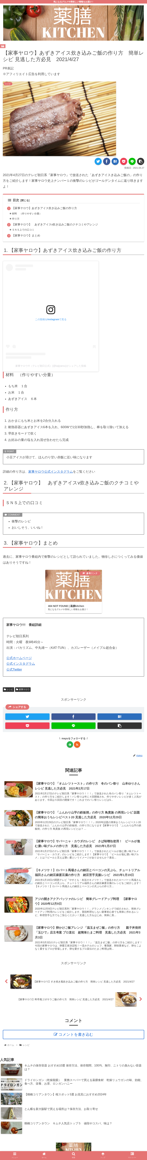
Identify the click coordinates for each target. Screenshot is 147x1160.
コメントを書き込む (76, 1035)
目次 (13, 200)
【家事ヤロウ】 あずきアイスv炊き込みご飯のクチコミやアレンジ (55, 224)
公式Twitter (14, 669)
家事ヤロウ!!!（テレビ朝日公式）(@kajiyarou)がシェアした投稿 (50, 365)
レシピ (8, 689)
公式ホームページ (19, 658)
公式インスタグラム (20, 664)
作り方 (16, 218)
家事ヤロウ (23, 689)
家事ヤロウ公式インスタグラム (50, 471)
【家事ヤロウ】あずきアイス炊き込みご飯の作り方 (46, 208)
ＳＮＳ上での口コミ (24, 229)
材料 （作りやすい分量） (28, 213)
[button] (140, 161)
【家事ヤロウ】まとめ (26, 235)
